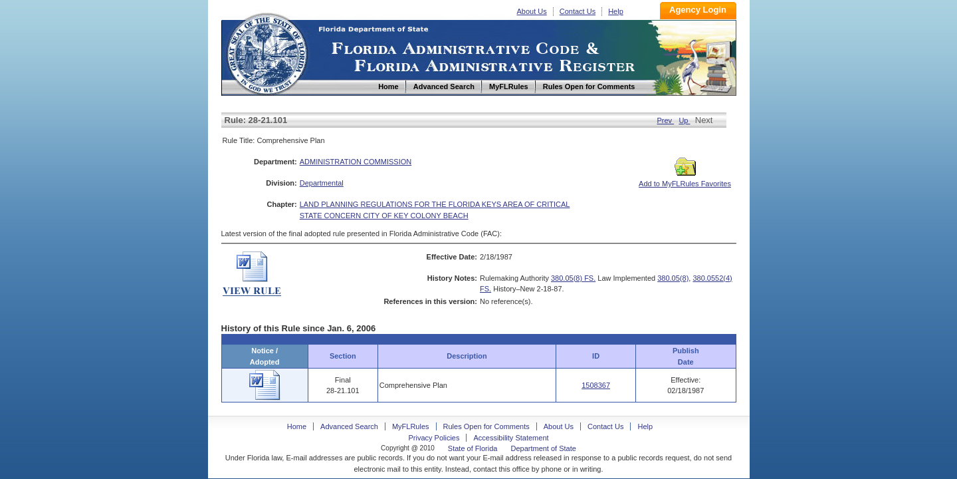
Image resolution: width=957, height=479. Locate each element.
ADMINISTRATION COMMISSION (355, 162)
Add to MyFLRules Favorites (685, 180)
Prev (665, 120)
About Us (532, 11)
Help (615, 11)
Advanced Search (349, 426)
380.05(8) (673, 278)
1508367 (596, 385)
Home (266, 52)
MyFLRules (410, 426)
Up (684, 120)
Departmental (322, 183)
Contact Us (577, 11)
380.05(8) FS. (573, 278)
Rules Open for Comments (486, 426)
